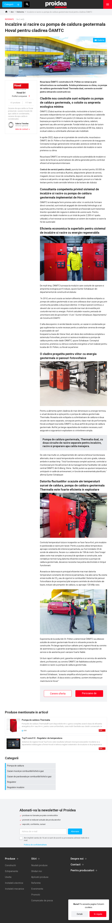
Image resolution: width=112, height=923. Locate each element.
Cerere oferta (57, 693)
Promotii (35, 883)
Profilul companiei (21, 94)
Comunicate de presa (42, 889)
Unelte (8, 866)
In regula (98, 914)
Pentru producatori (82, 859)
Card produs (56, 725)
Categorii (9, 4)
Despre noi (77, 847)
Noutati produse (39, 854)
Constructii (10, 854)
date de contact (21, 129)
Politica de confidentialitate (35, 834)
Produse (10, 847)
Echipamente (11, 860)
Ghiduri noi (36, 860)
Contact (76, 853)
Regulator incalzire (30, 776)
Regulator (82, 771)
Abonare (75, 820)
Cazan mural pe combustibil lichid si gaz (82, 765)
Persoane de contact (89, 694)
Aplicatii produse (39, 866)
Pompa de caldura (30, 765)
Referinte (20, 12)
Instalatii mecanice (14, 878)
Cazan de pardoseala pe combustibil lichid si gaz (30, 771)
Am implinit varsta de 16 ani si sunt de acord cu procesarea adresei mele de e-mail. (56, 828)
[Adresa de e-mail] (43, 821)
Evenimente (37, 878)
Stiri (12, 12)
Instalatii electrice (14, 872)
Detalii (80, 914)
